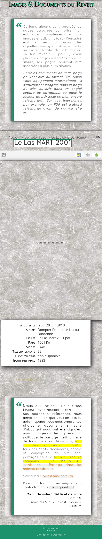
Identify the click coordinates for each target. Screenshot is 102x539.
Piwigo (51, 531)
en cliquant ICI (62, 487)
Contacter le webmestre (51, 535)
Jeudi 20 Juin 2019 (51, 325)
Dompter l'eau (35, 137)
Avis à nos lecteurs (58, 476)
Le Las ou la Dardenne (68, 137)
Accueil (13, 137)
